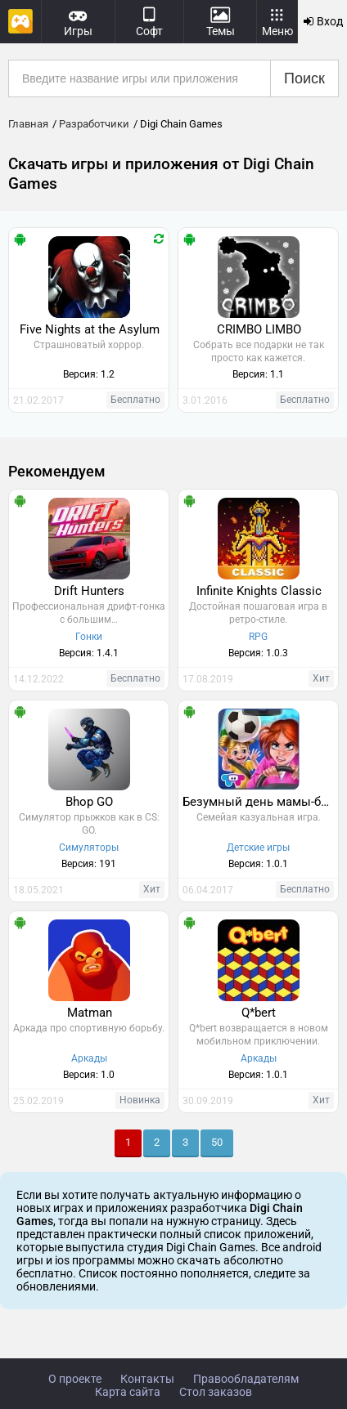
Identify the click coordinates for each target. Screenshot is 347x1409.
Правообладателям (246, 1378)
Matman (89, 1012)
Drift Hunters (89, 591)
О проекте (74, 1378)
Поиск (304, 78)
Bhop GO (89, 801)
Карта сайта (127, 1391)
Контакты (147, 1378)
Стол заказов (215, 1391)
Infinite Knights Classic (259, 591)
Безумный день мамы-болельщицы (260, 801)
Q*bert (258, 1012)
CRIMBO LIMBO (259, 329)
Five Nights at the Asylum (90, 329)
